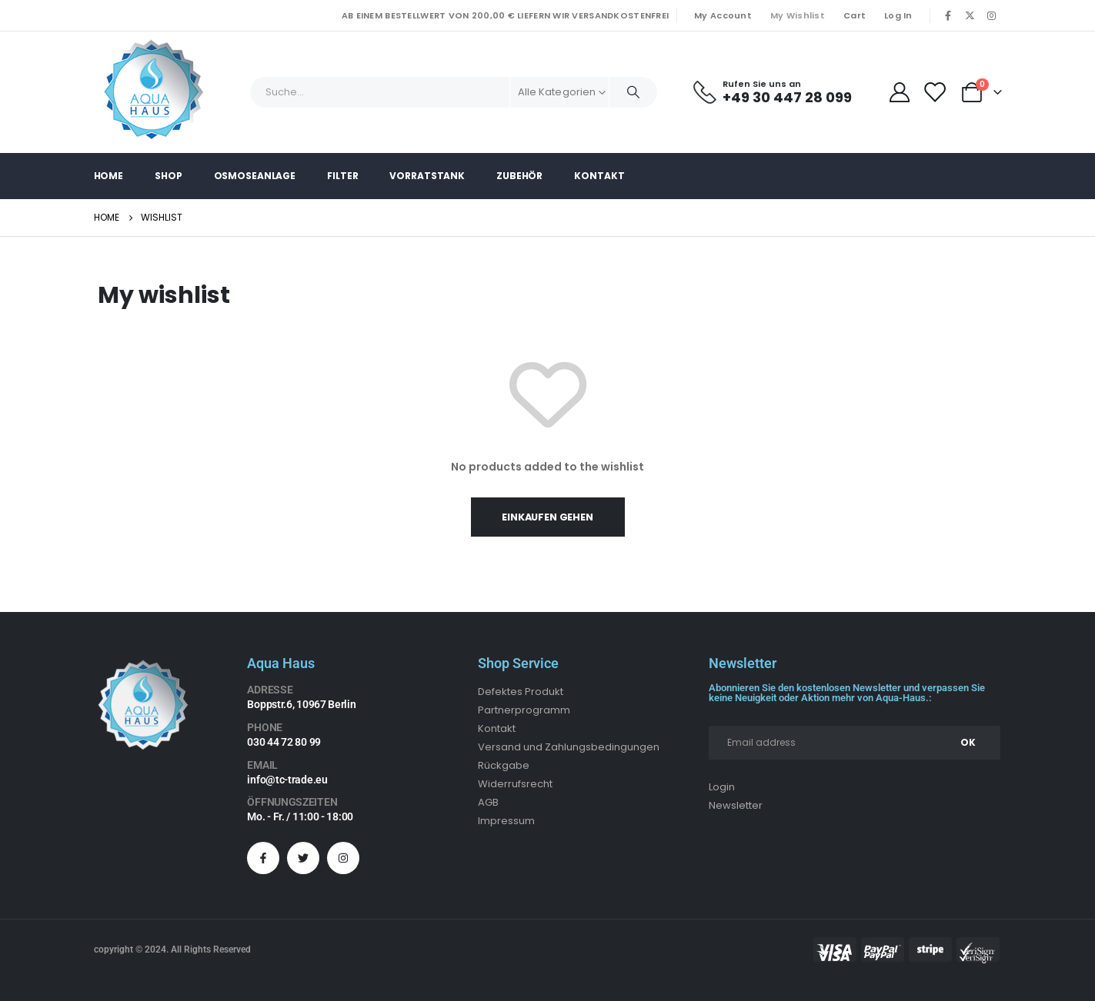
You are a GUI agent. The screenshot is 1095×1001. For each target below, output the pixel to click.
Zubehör (519, 175)
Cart (854, 15)
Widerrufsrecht (515, 784)
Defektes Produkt (520, 691)
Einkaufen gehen (547, 517)
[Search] (633, 92)
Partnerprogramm (524, 710)
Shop (168, 175)
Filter (342, 175)
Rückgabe (503, 765)
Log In (898, 15)
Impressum (506, 820)
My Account (723, 15)
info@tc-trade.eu (287, 779)
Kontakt (599, 175)
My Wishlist (797, 15)
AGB (488, 802)
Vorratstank (427, 175)
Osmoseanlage (255, 175)
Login (722, 787)
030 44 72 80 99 (284, 742)
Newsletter (736, 805)
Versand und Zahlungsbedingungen (568, 747)
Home (109, 175)
